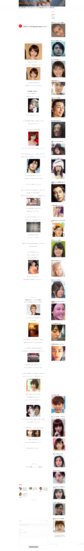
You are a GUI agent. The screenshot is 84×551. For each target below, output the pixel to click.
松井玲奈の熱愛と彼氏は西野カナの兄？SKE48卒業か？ (43, 490)
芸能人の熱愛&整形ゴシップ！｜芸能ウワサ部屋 (35, 3)
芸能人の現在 (53, 18)
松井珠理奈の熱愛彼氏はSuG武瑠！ (35, 489)
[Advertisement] (34, 17)
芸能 (52, 15)
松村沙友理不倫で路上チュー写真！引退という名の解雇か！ (23, 495)
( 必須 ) (21, 529)
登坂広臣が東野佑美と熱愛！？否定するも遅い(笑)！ (23, 490)
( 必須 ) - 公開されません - (23, 532)
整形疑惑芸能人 (53, 14)
